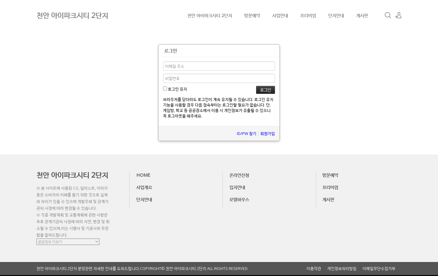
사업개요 (144, 187)
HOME (143, 175)
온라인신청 (239, 175)
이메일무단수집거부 (379, 268)
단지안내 (336, 15)
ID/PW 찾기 (246, 133)
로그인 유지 (175, 89)
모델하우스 (239, 199)
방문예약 (252, 15)
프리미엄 (308, 15)
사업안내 (280, 15)
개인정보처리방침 (341, 268)
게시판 (362, 15)
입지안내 (237, 187)
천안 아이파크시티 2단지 (209, 15)
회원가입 (267, 133)
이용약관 (314, 268)
